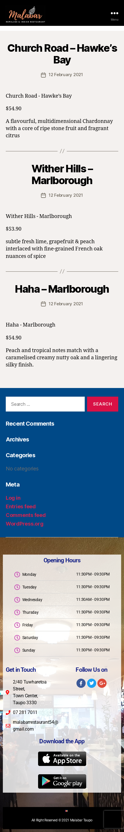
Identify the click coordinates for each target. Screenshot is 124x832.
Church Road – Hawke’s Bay (62, 54)
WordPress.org (25, 524)
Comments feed (26, 515)
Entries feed (21, 506)
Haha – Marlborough (62, 289)
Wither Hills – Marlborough (62, 174)
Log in (13, 498)
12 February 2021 (66, 74)
